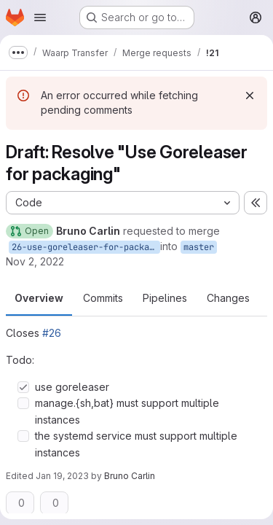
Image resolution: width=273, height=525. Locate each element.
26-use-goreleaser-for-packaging (86, 247)
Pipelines (165, 298)
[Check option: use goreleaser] (23, 387)
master (198, 247)
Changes (228, 298)
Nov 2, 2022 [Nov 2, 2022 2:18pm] (35, 261)
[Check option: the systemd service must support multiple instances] (23, 436)
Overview (39, 298)
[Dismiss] (249, 95)
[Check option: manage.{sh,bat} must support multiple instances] (23, 403)
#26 (51, 333)
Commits (103, 298)
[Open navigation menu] (40, 17)
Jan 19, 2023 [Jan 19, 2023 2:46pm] (62, 475)
